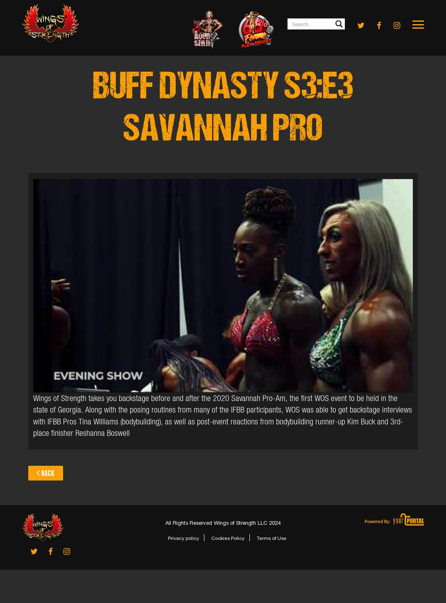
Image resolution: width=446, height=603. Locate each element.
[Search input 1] (316, 24)
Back (45, 473)
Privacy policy (183, 538)
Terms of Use (271, 538)
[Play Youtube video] (222, 285)
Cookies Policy (228, 538)
